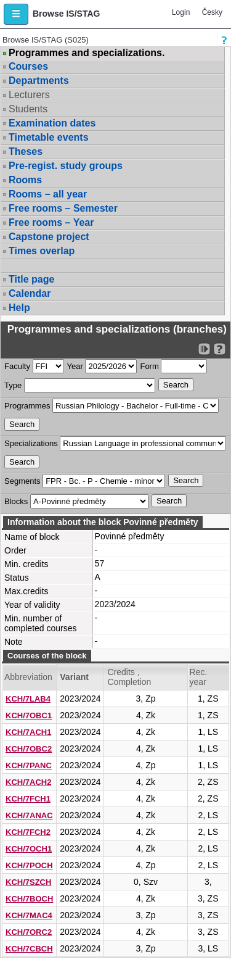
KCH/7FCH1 (28, 798)
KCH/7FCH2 (28, 832)
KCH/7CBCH (29, 948)
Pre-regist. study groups (66, 165)
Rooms (25, 180)
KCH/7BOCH (29, 898)
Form (149, 366)
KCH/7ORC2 (29, 932)
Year (75, 366)
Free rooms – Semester (63, 208)
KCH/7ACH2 (28, 782)
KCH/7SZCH (28, 882)
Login (181, 12)
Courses (28, 66)
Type (13, 385)
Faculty (17, 366)
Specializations (31, 443)
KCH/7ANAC (29, 815)
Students (28, 109)
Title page (31, 279)
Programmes (27, 405)
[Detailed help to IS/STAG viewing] (219, 348)
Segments (22, 481)
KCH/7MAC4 (29, 915)
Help (19, 307)
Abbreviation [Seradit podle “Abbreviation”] (28, 677)
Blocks (16, 501)
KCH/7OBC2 (29, 748)
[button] (16, 14)
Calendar (30, 293)
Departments (39, 80)
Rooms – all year (48, 194)
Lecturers (29, 94)
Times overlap (42, 251)
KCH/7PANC (29, 765)
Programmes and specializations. (86, 53)
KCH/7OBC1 (29, 715)
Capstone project (49, 236)
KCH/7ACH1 (28, 732)
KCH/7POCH (29, 865)
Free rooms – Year (51, 222)
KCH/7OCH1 (29, 848)
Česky (212, 12)
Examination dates (52, 123)
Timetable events (49, 137)
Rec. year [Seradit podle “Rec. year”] (199, 677)
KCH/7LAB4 (28, 698)
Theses (26, 151)
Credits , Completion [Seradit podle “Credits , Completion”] (129, 677)
